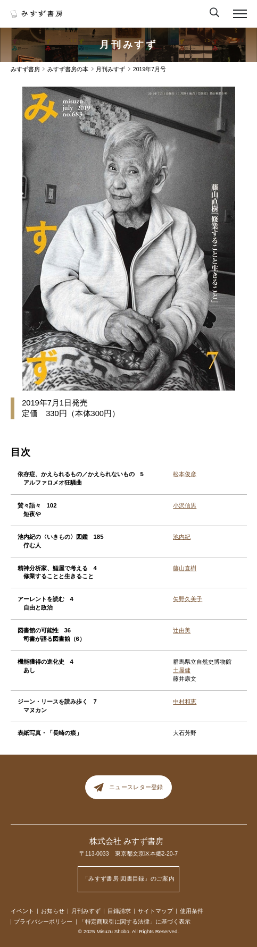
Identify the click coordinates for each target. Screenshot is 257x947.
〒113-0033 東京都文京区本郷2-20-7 (128, 853)
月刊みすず (129, 44)
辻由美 (181, 630)
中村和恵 (184, 701)
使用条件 (191, 911)
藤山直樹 (184, 568)
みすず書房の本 (67, 69)
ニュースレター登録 (128, 787)
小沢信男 (184, 505)
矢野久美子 (187, 599)
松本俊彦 (184, 474)
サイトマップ (155, 911)
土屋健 (181, 670)
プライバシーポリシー (43, 921)
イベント (22, 911)
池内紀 (181, 537)
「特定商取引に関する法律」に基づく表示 (134, 921)
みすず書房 (25, 69)
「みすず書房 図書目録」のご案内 (128, 878)
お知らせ (52, 911)
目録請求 (119, 911)
